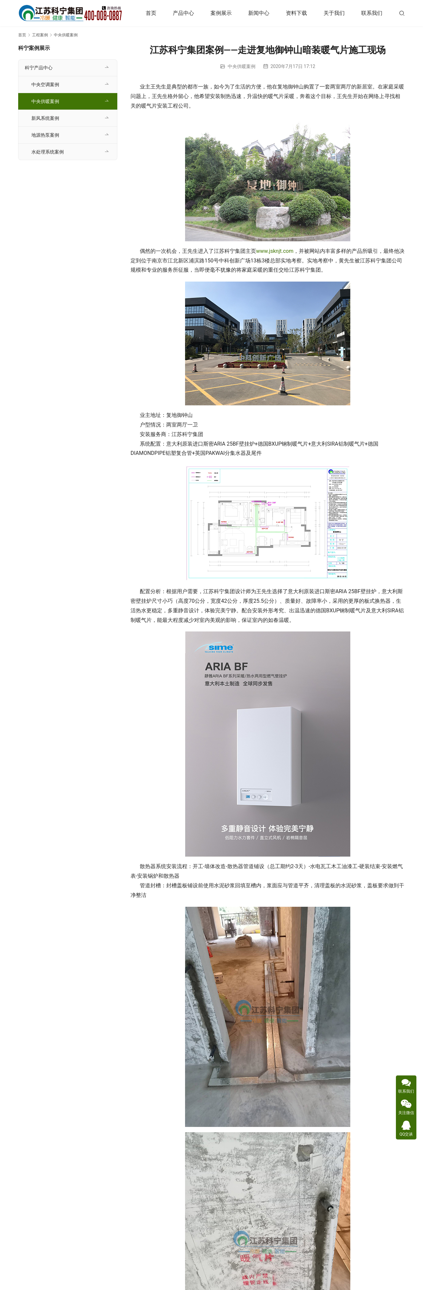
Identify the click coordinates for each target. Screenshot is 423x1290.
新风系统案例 (45, 118)
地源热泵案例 (45, 135)
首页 (151, 13)
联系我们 (371, 13)
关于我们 (334, 13)
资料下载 (296, 13)
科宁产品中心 (39, 67)
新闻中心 (258, 13)
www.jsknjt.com (274, 251)
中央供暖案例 (241, 66)
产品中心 (183, 13)
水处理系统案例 (47, 151)
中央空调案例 (45, 84)
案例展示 (221, 13)
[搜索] (402, 13)
